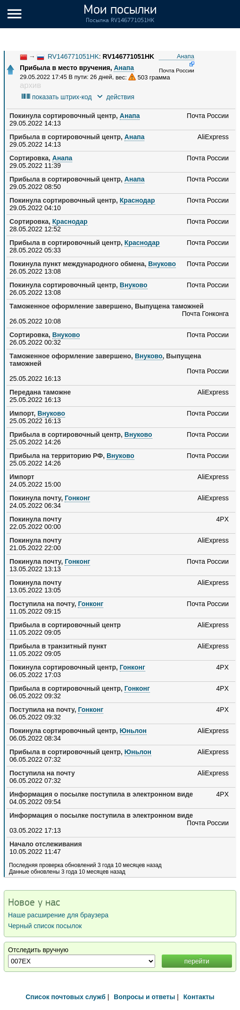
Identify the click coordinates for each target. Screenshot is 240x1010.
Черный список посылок (45, 926)
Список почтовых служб (65, 997)
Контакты (199, 997)
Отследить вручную (38, 950)
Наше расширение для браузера (58, 915)
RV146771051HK (73, 56)
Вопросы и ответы (144, 997)
